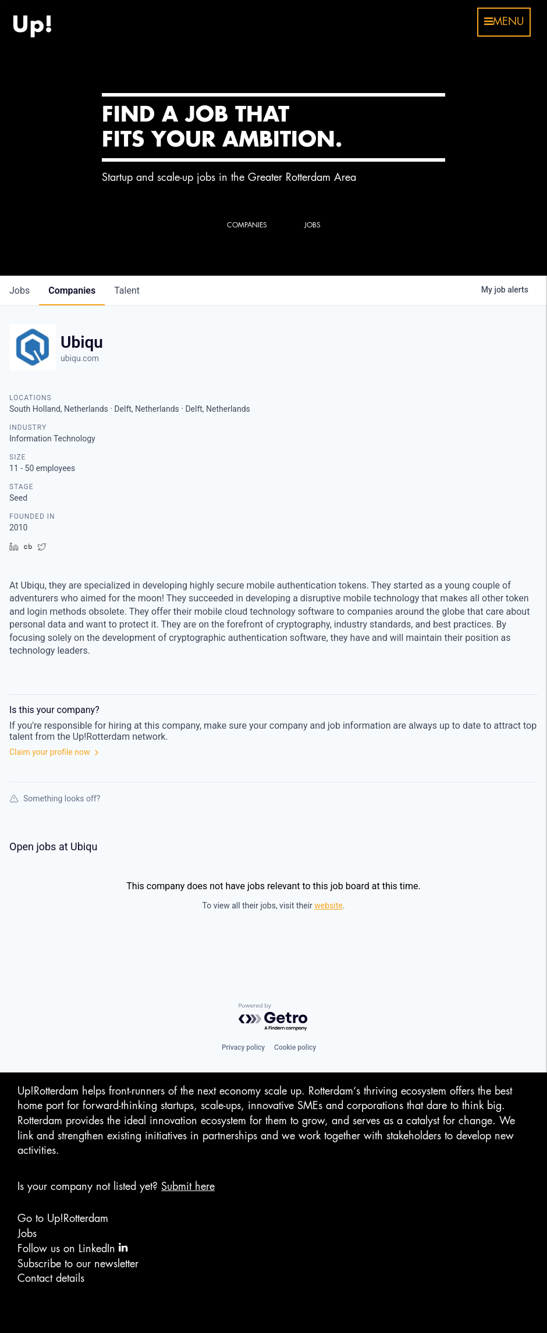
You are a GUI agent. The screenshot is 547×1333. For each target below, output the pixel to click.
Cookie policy (295, 1047)
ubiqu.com (80, 358)
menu (504, 21)
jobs (19, 290)
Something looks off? (54, 798)
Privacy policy (243, 1047)
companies (71, 290)
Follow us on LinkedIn (72, 1247)
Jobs (27, 1233)
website (328, 905)
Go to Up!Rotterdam (62, 1218)
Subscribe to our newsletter (77, 1264)
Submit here (188, 1186)
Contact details (50, 1278)
